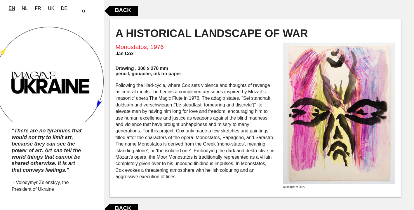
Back (123, 10)
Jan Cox (125, 53)
